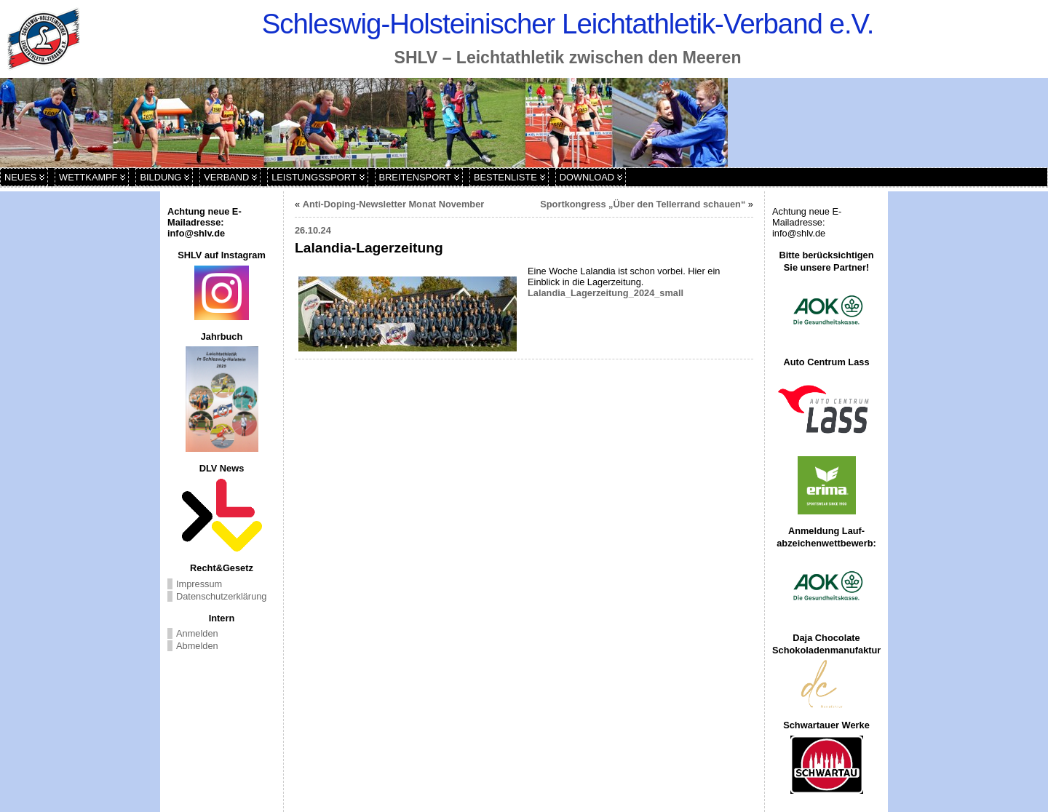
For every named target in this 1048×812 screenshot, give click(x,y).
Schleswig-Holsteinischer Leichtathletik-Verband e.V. (568, 23)
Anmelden (197, 633)
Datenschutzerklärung (221, 596)
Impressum (199, 583)
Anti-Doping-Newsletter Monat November (394, 204)
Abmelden (197, 645)
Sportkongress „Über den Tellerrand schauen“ (642, 204)
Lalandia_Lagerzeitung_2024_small (605, 292)
